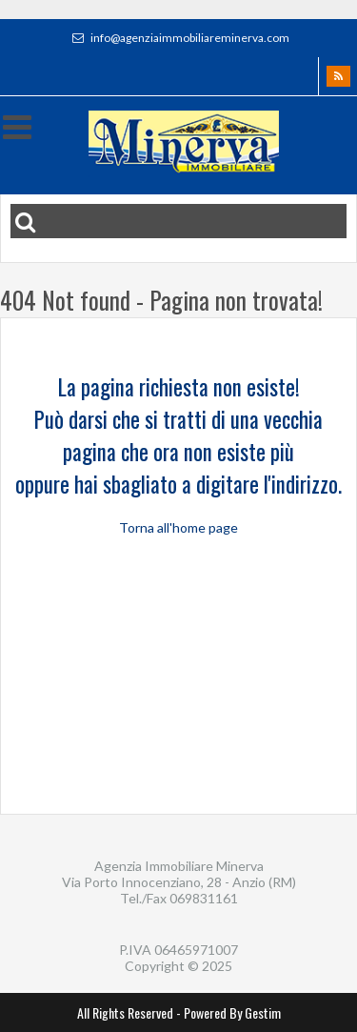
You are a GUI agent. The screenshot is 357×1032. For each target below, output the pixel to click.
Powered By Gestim (232, 1012)
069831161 (203, 898)
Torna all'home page (178, 527)
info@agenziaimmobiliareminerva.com (178, 37)
